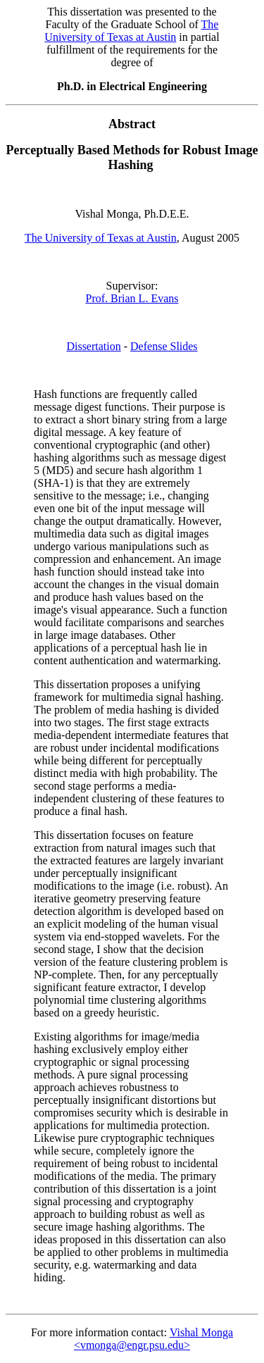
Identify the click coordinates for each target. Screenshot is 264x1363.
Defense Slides (164, 346)
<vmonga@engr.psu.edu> (132, 1345)
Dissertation (93, 346)
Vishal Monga (201, 1332)
